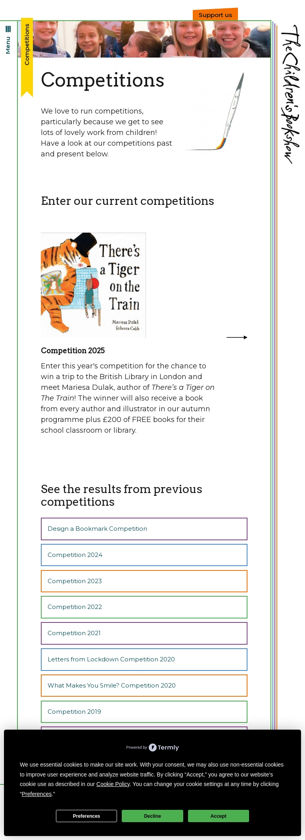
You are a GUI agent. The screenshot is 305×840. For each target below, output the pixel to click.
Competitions (27, 45)
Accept (218, 816)
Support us (215, 15)
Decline (152, 816)
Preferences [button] (37, 794)
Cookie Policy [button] (113, 784)
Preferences (86, 816)
